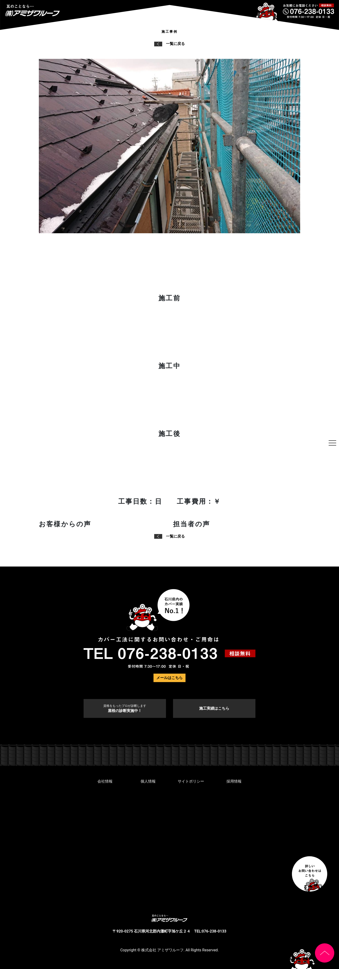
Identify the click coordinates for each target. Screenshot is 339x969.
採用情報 (234, 781)
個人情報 (148, 781)
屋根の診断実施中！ (124, 708)
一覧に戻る (169, 43)
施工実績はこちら (214, 708)
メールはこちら (169, 677)
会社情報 (105, 781)
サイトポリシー (191, 781)
